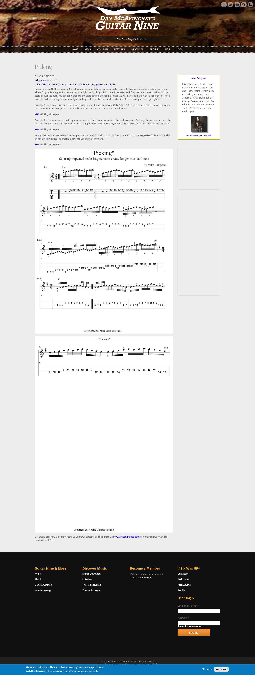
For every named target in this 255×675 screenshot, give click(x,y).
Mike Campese (198, 78)
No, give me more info (87, 672)
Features (119, 49)
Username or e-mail (188, 605)
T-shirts (181, 590)
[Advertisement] (199, 167)
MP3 (37, 114)
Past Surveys (184, 585)
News (88, 49)
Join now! (146, 577)
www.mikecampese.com (126, 536)
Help (167, 49)
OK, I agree (206, 670)
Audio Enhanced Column (80, 84)
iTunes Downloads (91, 574)
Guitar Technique (42, 84)
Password (183, 617)
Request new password (189, 626)
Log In (180, 49)
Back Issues (183, 579)
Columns (102, 49)
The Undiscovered (91, 590)
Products (137, 49)
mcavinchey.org (43, 590)
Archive (154, 49)
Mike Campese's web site (199, 135)
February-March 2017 (46, 80)
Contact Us (183, 574)
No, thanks (221, 670)
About (38, 579)
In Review (87, 579)
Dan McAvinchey (43, 585)
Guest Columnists (59, 84)
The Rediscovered (91, 585)
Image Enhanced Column (103, 84)
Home (75, 49)
